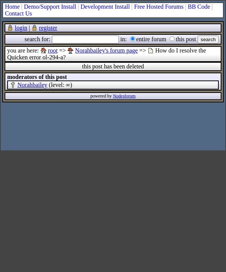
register (48, 28)
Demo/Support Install (50, 6)
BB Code (199, 6)
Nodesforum (124, 96)
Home (12, 6)
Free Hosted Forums (159, 6)
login (21, 28)
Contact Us (18, 13)
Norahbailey (32, 85)
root (53, 50)
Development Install (105, 6)
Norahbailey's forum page (106, 50)
